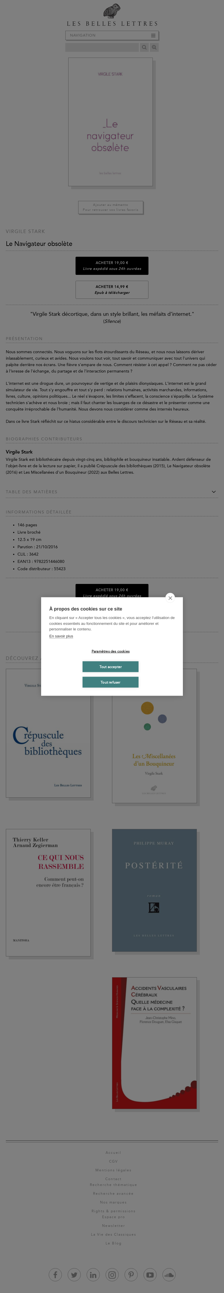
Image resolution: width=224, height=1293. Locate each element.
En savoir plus (61, 636)
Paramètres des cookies (111, 651)
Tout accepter (110, 667)
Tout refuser (110, 682)
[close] (170, 598)
